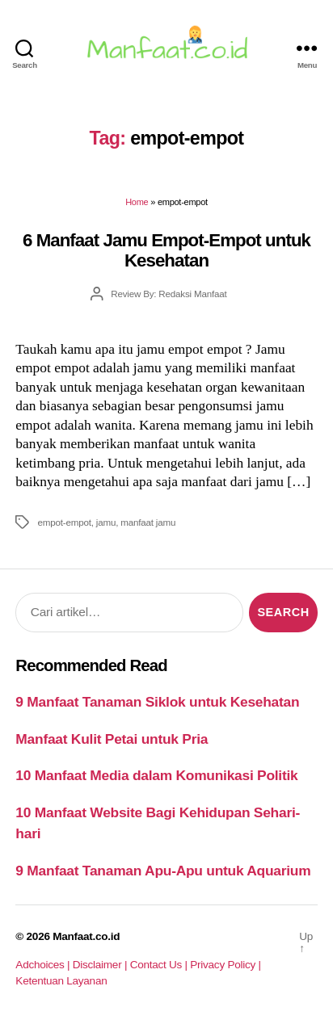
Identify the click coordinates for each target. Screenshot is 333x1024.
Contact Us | (160, 965)
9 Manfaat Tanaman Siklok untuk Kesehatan (157, 702)
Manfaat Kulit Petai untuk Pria (111, 739)
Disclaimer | (101, 965)
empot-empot (64, 522)
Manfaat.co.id (86, 936)
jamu (106, 522)
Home (136, 202)
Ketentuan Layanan (61, 981)
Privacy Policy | (225, 965)
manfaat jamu (147, 522)
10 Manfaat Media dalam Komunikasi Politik (156, 775)
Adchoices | (43, 965)
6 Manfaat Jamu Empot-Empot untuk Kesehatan (166, 250)
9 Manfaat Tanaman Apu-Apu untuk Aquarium (162, 870)
